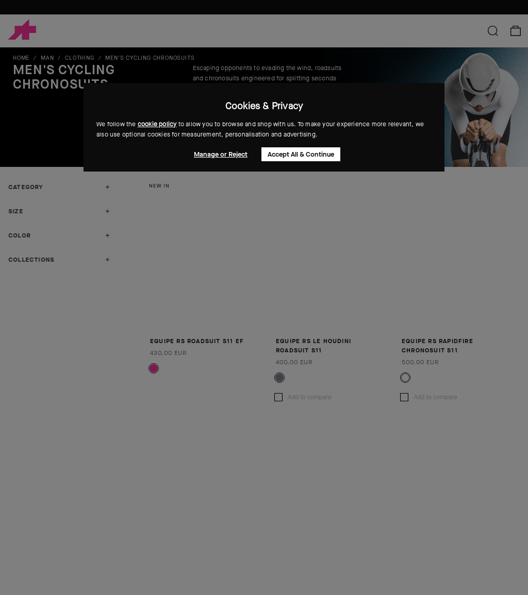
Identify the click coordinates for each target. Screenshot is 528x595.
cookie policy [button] (157, 124)
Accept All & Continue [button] (301, 154)
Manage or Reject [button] (221, 154)
